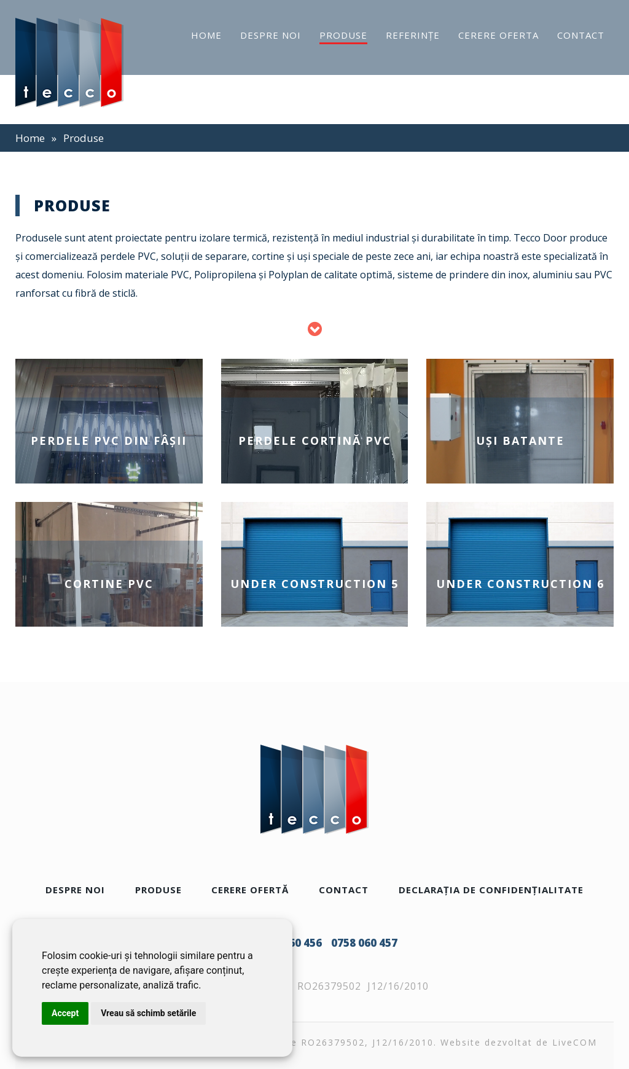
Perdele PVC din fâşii (109, 440)
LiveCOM (574, 1042)
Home (30, 138)
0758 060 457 (364, 943)
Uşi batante (520, 440)
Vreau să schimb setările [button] (148, 1013)
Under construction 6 (520, 583)
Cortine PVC (109, 583)
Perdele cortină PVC (314, 440)
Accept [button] (65, 1013)
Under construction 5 (314, 583)
